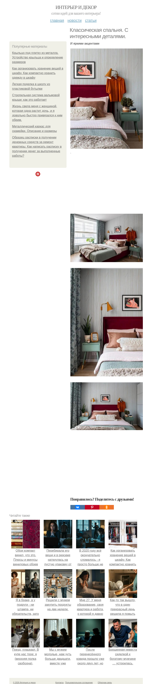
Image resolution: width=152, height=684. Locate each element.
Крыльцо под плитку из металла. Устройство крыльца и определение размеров (37, 57)
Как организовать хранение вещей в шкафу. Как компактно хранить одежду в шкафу (37, 73)
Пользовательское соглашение (79, 683)
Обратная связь (105, 683)
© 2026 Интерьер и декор (24, 683)
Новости (75, 20)
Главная (57, 20)
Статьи (91, 20)
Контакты (59, 683)
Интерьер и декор (76, 7)
